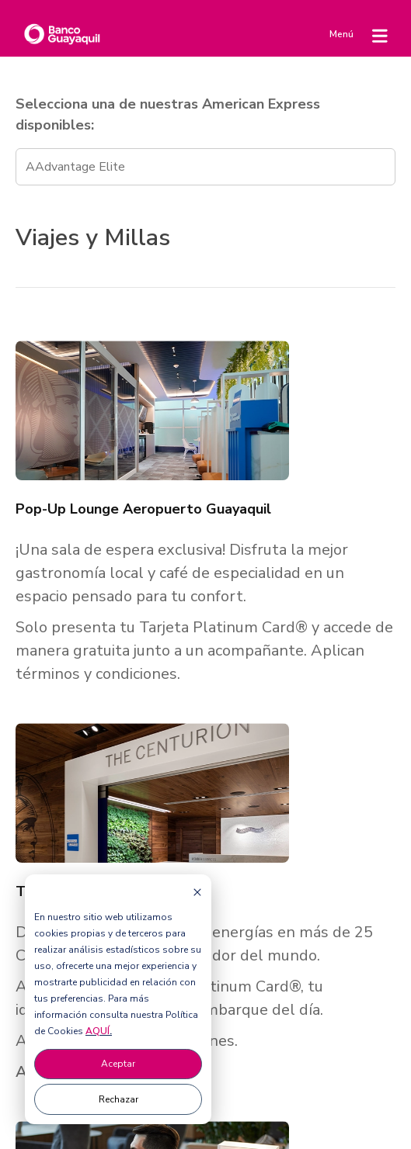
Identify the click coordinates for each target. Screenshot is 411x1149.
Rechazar (118, 1099)
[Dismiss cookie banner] (197, 892)
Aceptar (118, 1063)
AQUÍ (97, 1031)
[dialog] (118, 999)
